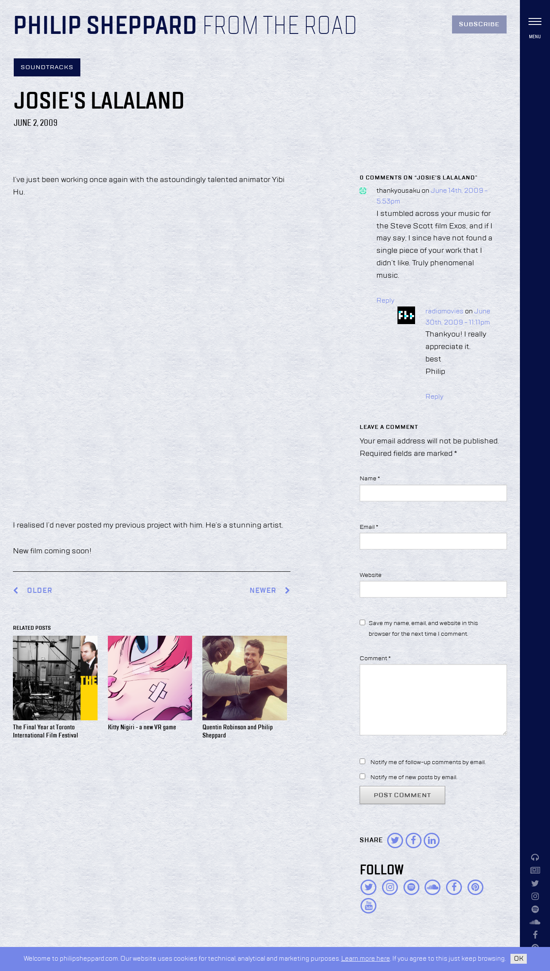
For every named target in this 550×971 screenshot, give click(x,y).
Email (369, 527)
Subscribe (479, 24)
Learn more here (365, 959)
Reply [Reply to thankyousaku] (385, 300)
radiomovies (444, 311)
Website (371, 575)
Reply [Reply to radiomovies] (434, 397)
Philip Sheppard (105, 26)
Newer (270, 591)
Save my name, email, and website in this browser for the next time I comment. (423, 628)
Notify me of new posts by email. (413, 777)
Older (39, 591)
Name (370, 479)
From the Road (280, 26)
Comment (375, 658)
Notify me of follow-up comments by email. (428, 762)
